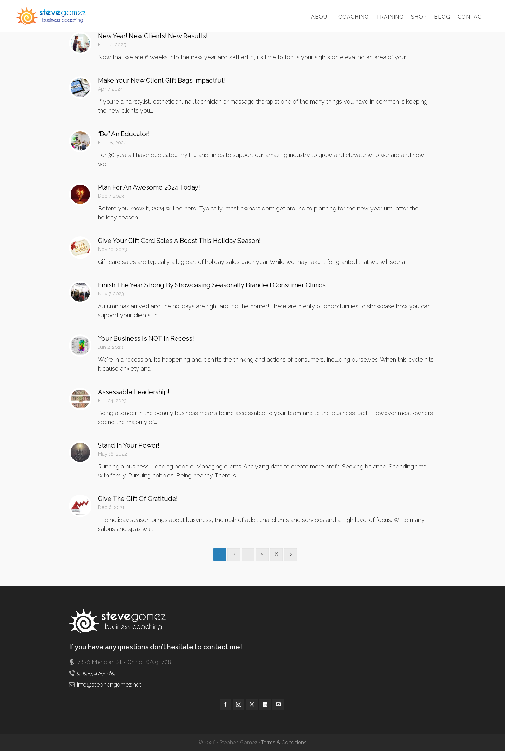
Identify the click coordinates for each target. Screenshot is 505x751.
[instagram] (238, 704)
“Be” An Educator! (124, 134)
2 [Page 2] (234, 554)
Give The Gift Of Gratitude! (138, 499)
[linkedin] (265, 704)
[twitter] (252, 704)
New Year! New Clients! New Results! (153, 36)
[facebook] (225, 704)
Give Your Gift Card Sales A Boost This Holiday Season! (179, 241)
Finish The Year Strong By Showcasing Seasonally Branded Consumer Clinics (212, 285)
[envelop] (278, 704)
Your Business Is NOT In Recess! (146, 338)
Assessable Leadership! (133, 392)
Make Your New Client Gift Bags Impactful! (161, 80)
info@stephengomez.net (109, 684)
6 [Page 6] (276, 554)
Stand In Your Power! (128, 445)
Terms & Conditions (284, 742)
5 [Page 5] (262, 554)
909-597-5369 (96, 673)
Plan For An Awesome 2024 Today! (149, 187)
